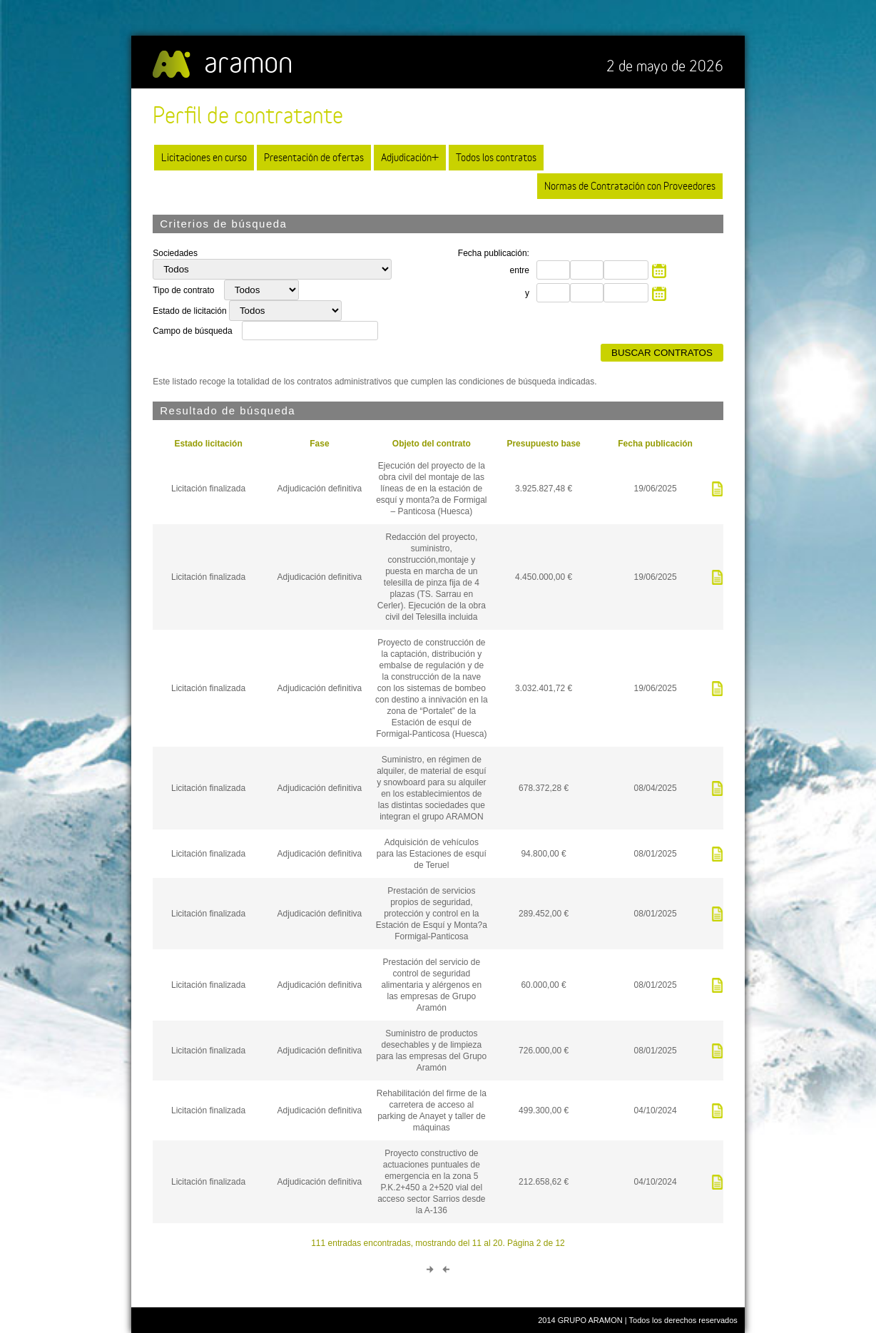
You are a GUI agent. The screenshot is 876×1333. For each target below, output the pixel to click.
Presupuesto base (543, 444)
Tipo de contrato (185, 290)
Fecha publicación (655, 444)
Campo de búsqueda (192, 331)
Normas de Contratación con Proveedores (629, 186)
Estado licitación (208, 444)
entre (519, 270)
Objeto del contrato (431, 444)
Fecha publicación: (493, 253)
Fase (319, 444)
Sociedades (175, 253)
